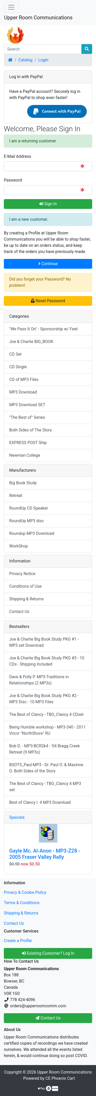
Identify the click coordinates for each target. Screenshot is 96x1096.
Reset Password (48, 300)
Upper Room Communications (38, 17)
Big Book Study (23, 482)
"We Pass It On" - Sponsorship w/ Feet (43, 328)
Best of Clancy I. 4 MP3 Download (40, 802)
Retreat (15, 495)
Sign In (48, 203)
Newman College (24, 455)
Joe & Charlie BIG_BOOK (31, 341)
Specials (17, 817)
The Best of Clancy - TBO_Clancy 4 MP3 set (45, 786)
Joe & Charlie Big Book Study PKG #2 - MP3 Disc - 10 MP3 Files (44, 698)
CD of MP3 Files (23, 379)
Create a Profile (18, 940)
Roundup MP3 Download (31, 533)
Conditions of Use (25, 586)
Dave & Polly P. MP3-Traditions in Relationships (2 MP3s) (39, 679)
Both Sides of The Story (30, 430)
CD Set (15, 354)
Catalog (25, 60)
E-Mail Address (17, 156)
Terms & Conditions (22, 902)
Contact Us (19, 611)
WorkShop (18, 546)
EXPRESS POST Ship (28, 442)
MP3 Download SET (27, 404)
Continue (48, 263)
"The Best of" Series (27, 417)
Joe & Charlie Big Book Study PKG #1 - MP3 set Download (44, 642)
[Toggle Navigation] (11, 7)
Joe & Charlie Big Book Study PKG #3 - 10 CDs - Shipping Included (46, 661)
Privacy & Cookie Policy (25, 892)
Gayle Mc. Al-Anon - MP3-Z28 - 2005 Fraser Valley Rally (44, 854)
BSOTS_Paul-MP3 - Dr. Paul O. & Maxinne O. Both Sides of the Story (46, 767)
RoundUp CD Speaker (28, 508)
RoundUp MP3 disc (26, 520)
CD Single (18, 366)
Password (13, 180)
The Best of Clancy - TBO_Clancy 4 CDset (46, 714)
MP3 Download (23, 392)
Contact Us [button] (48, 1018)
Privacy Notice (22, 573)
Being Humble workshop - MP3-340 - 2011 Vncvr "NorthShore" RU (47, 730)
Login (43, 60)
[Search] (43, 49)
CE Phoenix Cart (60, 1078)
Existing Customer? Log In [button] (48, 953)
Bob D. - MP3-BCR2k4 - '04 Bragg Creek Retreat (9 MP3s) (44, 749)
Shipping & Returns (26, 598)
